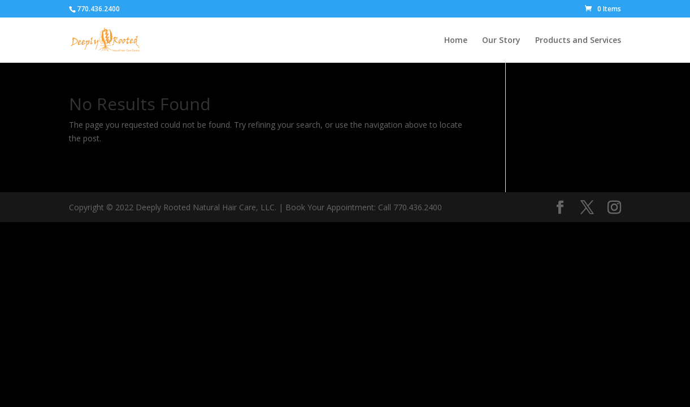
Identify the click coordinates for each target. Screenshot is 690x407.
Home (455, 40)
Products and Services (578, 40)
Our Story (501, 40)
